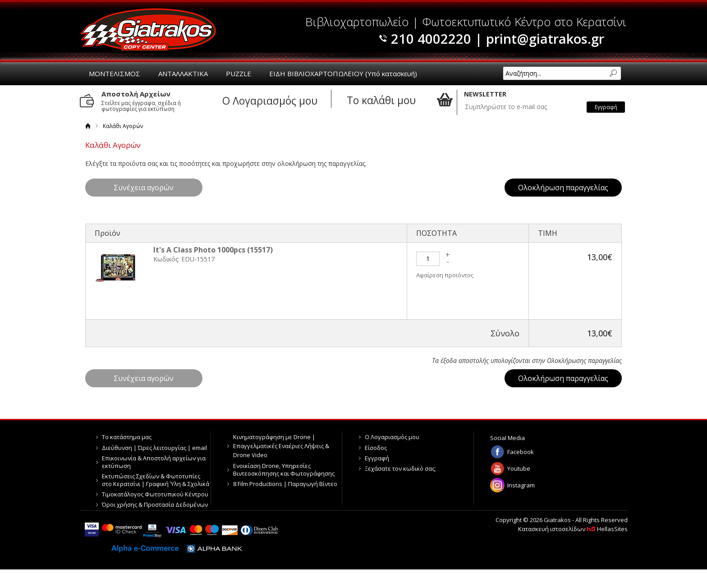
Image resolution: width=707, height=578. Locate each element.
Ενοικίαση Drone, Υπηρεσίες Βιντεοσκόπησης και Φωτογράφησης (284, 469)
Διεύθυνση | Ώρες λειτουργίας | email (154, 448)
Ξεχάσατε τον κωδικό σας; (400, 468)
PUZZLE (238, 73)
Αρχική (88, 126)
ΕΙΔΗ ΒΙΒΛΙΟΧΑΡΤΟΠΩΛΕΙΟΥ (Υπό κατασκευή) (343, 73)
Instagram (521, 485)
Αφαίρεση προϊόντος (444, 275)
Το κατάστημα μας (127, 437)
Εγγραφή (377, 458)
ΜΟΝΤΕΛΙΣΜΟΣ (114, 73)
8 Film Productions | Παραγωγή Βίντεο (285, 484)
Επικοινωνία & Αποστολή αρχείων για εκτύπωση (154, 462)
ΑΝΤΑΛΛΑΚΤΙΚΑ (183, 73)
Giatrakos (148, 29)
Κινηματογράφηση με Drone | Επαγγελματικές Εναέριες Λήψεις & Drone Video (281, 446)
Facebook (520, 452)
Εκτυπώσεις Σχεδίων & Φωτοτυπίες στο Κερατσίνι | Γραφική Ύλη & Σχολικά (155, 480)
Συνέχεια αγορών (144, 188)
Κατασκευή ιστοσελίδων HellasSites (573, 529)
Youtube (518, 468)
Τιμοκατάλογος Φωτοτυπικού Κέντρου (155, 494)
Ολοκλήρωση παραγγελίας (563, 188)
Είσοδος (376, 448)
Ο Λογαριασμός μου (392, 437)
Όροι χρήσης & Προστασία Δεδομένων (155, 504)
